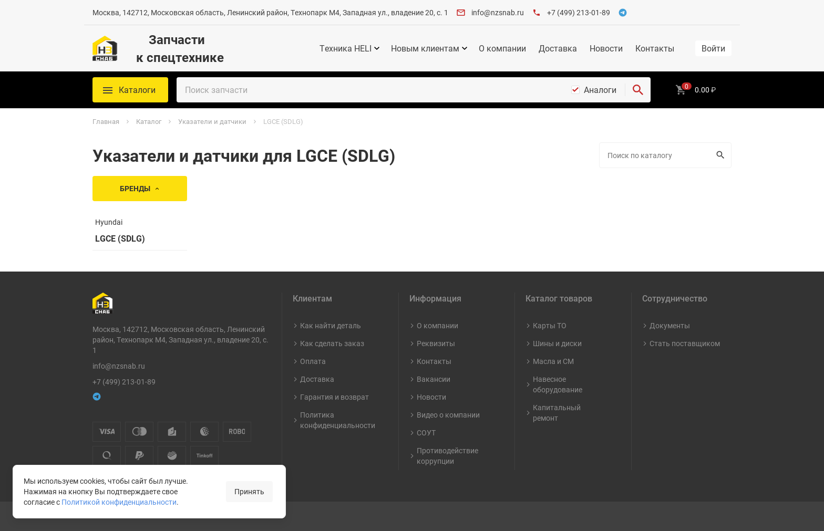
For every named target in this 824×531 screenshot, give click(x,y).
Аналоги (600, 90)
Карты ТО (549, 325)
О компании (502, 48)
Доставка (558, 48)
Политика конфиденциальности (337, 420)
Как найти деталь (330, 325)
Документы (670, 325)
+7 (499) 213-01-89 (578, 12)
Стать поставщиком (685, 343)
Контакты (654, 48)
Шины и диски (557, 343)
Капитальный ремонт (557, 412)
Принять (249, 491)
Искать (719, 155)
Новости (606, 48)
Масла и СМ (553, 361)
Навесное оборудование (557, 384)
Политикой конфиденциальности (119, 502)
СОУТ (426, 433)
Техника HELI (346, 48)
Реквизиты (436, 343)
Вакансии (433, 379)
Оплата (313, 361)
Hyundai (108, 222)
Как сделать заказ (332, 343)
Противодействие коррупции (447, 455)
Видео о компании (448, 415)
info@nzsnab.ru (497, 12)
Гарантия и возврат (334, 397)
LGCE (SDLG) (120, 238)
